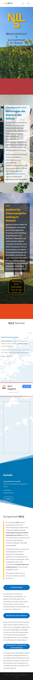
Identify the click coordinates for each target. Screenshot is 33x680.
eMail (7, 506)
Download (27, 386)
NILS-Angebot (11, 387)
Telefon (8, 499)
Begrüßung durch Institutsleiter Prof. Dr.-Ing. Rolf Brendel (16, 287)
